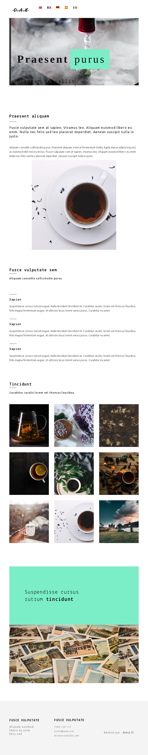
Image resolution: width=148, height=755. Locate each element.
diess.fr (128, 732)
